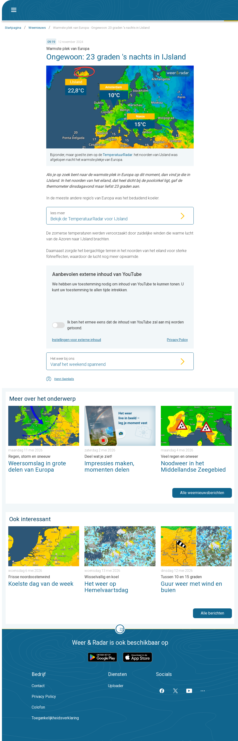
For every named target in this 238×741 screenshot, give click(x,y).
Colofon (38, 707)
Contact (38, 685)
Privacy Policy (177, 340)
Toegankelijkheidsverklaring (55, 718)
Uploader (115, 685)
